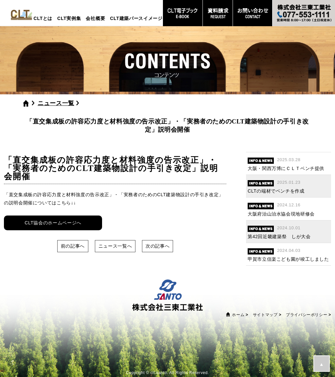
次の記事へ (157, 246)
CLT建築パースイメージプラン (143, 18)
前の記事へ (73, 246)
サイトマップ (265, 314)
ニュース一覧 (56, 103)
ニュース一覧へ (115, 246)
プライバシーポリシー (306, 314)
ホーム (238, 314)
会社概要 (95, 18)
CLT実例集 (69, 18)
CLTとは (42, 18)
